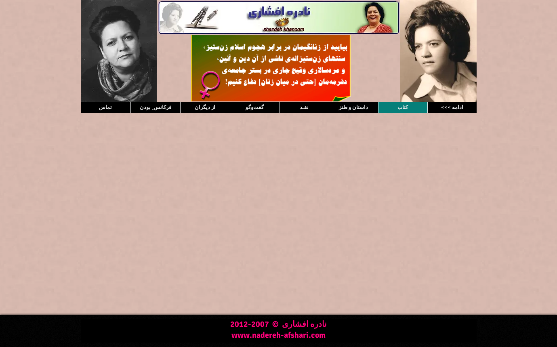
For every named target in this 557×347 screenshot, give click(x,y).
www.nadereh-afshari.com (278, 335)
